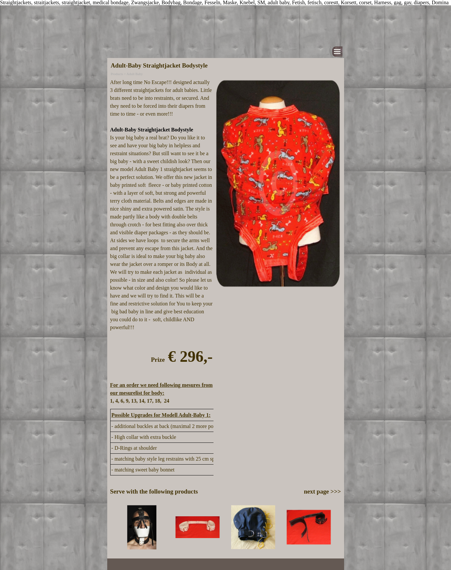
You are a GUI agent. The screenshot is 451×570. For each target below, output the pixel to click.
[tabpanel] (161, 241)
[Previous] (113, 527)
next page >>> (322, 491)
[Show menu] (337, 51)
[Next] (338, 527)
